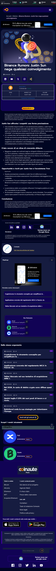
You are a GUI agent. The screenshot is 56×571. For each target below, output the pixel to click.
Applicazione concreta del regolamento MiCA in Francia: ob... (25, 300)
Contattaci (23, 503)
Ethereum (7, 491)
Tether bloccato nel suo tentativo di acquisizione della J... (24, 306)
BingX (18, 435)
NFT (5, 495)
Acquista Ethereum (11, 498)
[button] (51, 260)
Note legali (23, 510)
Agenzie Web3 (25, 488)
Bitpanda (19, 452)
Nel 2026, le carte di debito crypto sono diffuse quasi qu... (28, 388)
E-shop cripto (24, 491)
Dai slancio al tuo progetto (29, 485)
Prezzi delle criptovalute (28, 495)
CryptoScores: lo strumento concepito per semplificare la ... (24, 294)
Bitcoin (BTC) (22, 86)
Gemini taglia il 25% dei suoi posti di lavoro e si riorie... (25, 399)
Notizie (15, 16)
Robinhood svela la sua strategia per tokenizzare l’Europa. (25, 410)
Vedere (28, 439)
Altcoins (7, 488)
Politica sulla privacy (27, 513)
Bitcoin (6, 485)
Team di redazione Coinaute (29, 506)
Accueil (8, 16)
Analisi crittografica (7, 426)
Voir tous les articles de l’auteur (24, 250)
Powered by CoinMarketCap (28, 98)
